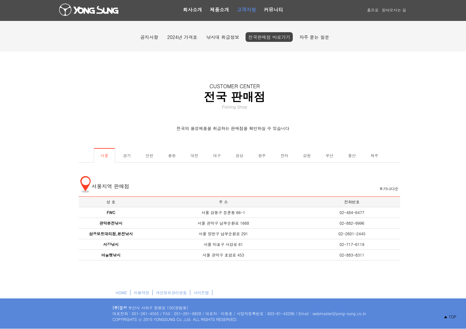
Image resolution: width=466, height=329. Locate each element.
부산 (329, 155)
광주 (262, 155)
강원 (307, 155)
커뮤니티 (273, 9)
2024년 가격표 (182, 37)
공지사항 (149, 37)
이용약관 (141, 292)
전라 (284, 155)
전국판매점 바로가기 (269, 37)
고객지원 (246, 9)
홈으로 (373, 10)
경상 (239, 155)
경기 (127, 155)
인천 (149, 155)
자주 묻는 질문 (314, 37)
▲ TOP (450, 316)
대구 (217, 155)
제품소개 (219, 9)
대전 (194, 155)
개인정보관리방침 (171, 292)
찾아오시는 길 (394, 10)
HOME (121, 292)
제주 (374, 155)
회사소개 (192, 9)
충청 (172, 155)
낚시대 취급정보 (222, 37)
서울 (104, 155)
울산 (352, 155)
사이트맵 (201, 292)
